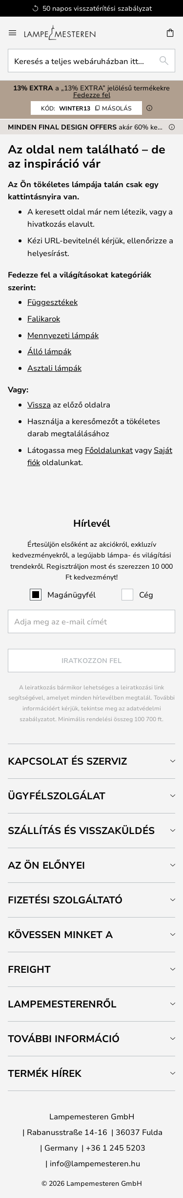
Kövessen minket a (60, 934)
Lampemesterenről (62, 1003)
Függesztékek (52, 302)
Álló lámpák (49, 351)
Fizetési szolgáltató (65, 899)
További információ (64, 1038)
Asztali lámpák (54, 368)
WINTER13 (86, 108)
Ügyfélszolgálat (56, 795)
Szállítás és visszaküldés (81, 830)
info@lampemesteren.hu (95, 1163)
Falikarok (43, 318)
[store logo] (65, 33)
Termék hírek (44, 1073)
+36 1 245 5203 (115, 1147)
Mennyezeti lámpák (63, 335)
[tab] (91, 761)
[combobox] (91, 60)
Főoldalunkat (109, 450)
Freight (29, 969)
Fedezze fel (91, 94)
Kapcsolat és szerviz (67, 761)
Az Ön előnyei (46, 865)
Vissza (39, 404)
